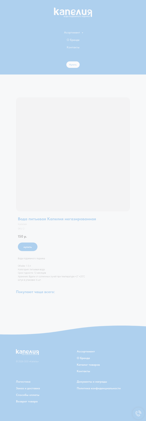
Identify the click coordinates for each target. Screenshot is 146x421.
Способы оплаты (27, 395)
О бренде (73, 40)
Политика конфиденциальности (99, 388)
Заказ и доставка (28, 388)
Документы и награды (92, 381)
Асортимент (72, 32)
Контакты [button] (73, 47)
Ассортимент (86, 351)
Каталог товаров (88, 364)
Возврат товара (27, 401)
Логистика (23, 381)
